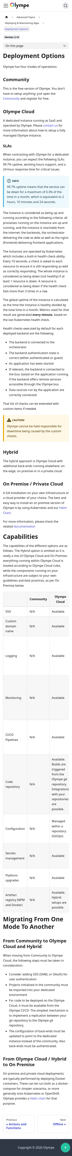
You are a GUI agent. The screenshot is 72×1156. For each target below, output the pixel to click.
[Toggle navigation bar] (6, 5)
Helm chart (38, 1098)
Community (11, 98)
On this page (14, 46)
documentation (24, 526)
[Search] (65, 5)
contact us (50, 125)
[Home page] (6, 17)
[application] (65, 1148)
